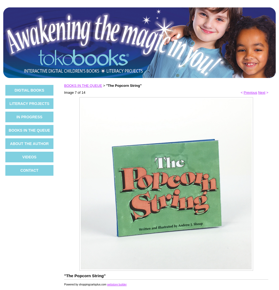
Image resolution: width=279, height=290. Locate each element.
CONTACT (29, 170)
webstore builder (117, 284)
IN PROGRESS (29, 117)
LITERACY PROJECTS (29, 103)
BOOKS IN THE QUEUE (29, 130)
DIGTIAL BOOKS (29, 90)
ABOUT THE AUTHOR (29, 144)
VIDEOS (29, 157)
